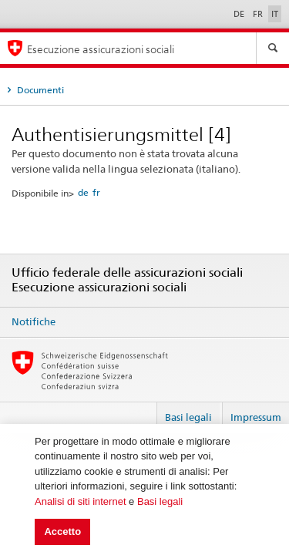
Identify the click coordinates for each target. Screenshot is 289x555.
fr (96, 192)
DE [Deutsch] (240, 13)
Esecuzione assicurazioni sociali (100, 49)
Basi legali (160, 501)
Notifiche (33, 321)
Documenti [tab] (39, 90)
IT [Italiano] (274, 13)
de (83, 192)
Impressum (255, 417)
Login (139, 410)
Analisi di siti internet (80, 501)
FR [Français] (259, 13)
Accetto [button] (62, 531)
